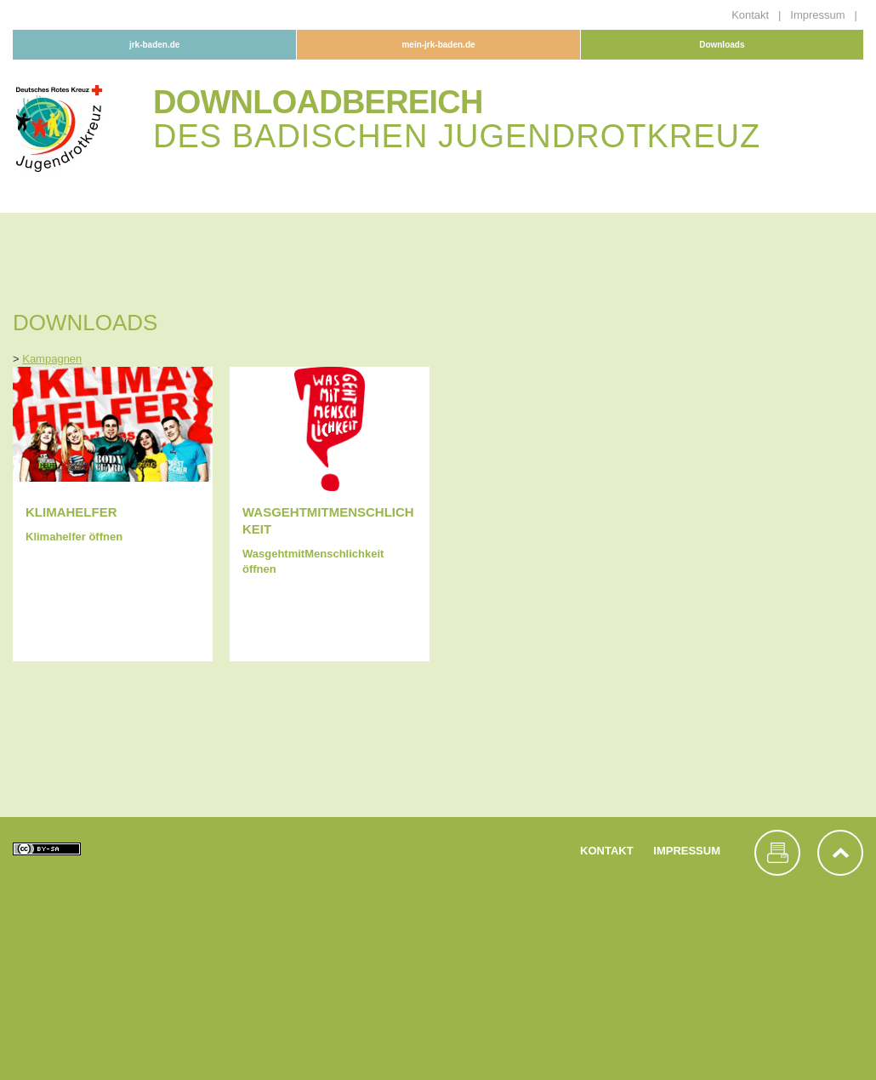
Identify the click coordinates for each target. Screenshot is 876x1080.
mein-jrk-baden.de (438, 44)
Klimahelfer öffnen (74, 536)
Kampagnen (52, 358)
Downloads (721, 44)
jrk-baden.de (154, 44)
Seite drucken (777, 853)
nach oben (840, 853)
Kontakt (751, 15)
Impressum (819, 15)
